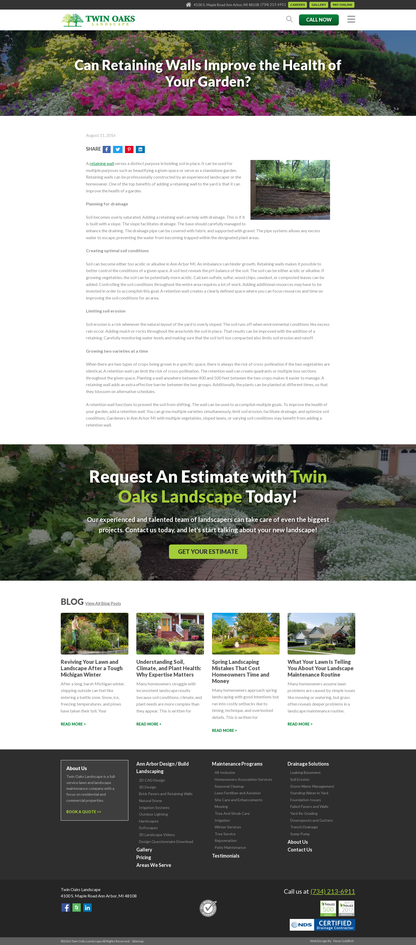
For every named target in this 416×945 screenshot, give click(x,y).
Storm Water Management (312, 786)
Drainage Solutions (308, 764)
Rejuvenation (226, 840)
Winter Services (228, 827)
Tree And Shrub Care (232, 813)
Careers (297, 5)
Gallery (318, 5)
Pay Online (342, 5)
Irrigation (222, 820)
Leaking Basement (305, 772)
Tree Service (225, 834)
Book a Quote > (82, 811)
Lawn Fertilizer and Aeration (238, 793)
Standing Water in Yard (309, 793)
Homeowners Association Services (243, 779)
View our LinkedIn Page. (87, 907)
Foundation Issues (305, 800)
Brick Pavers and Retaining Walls (166, 793)
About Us (298, 842)
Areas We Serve (153, 865)
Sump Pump (300, 834)
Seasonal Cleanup (229, 786)
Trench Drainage (304, 827)
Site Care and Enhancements (239, 800)
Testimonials (226, 856)
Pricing (143, 857)
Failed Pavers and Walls (309, 806)
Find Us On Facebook (66, 907)
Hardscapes (149, 821)
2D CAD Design (152, 780)
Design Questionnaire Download (166, 841)
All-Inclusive (225, 772)
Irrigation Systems (154, 807)
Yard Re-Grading (304, 813)
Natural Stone (150, 800)
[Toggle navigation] (351, 19)
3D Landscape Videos (157, 834)
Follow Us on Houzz (76, 907)
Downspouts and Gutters (311, 820)
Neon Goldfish (343, 941)
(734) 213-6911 (273, 4)
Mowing (221, 806)
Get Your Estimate (208, 551)
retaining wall (102, 163)
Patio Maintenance (230, 847)
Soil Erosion (299, 779)
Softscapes (148, 827)
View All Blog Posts (103, 603)
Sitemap (138, 941)
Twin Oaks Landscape (81, 889)
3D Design (147, 787)
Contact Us (300, 850)
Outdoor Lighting (153, 814)
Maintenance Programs (237, 764)
